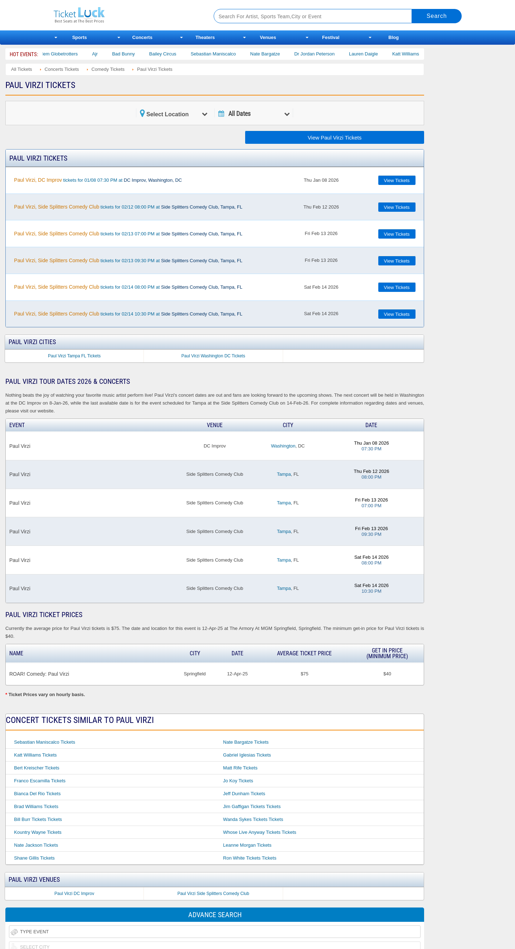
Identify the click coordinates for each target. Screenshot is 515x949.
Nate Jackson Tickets (36, 845)
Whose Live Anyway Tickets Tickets (259, 832)
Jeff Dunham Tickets (244, 793)
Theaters (205, 37)
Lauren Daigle (371, 54)
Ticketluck (125, 15)
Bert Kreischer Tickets (36, 768)
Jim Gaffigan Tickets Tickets (252, 806)
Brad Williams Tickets (36, 806)
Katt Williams (413, 54)
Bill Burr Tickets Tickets (38, 819)
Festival (330, 37)
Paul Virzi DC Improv (74, 893)
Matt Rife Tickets (240, 768)
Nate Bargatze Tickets (245, 742)
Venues (268, 37)
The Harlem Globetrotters (59, 54)
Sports (79, 37)
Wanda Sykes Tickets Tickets (253, 819)
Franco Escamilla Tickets (39, 780)
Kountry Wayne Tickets (37, 832)
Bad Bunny (131, 54)
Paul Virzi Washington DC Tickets (213, 355)
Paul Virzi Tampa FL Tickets (74, 355)
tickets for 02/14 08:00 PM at (128, 287)
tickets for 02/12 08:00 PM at (128, 207)
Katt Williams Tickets (35, 755)
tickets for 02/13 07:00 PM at (128, 233)
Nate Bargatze (273, 54)
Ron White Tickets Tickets (249, 858)
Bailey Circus (170, 54)
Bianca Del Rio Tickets (37, 793)
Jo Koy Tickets (238, 780)
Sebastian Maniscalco (221, 54)
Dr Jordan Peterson (322, 54)
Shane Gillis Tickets (34, 858)
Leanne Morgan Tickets (247, 845)
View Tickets (397, 180)
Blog (393, 37)
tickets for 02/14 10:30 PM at (128, 314)
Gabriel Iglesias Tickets (247, 755)
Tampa (284, 474)
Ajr (103, 54)
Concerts (142, 37)
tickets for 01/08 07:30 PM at (98, 180)
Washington (283, 446)
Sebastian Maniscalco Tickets (44, 742)
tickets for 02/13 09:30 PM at (128, 260)
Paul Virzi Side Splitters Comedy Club (213, 893)
